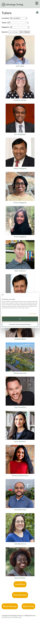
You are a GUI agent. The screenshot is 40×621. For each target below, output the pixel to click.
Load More (20, 584)
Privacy (8, 617)
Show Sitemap (10, 606)
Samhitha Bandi (20, 339)
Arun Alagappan (20, 134)
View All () (20, 595)
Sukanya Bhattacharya (20, 476)
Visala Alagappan (20, 237)
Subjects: (5, 27)
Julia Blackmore (20, 544)
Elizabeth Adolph (20, 100)
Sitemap (18, 617)
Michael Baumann (20, 373)
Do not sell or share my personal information (20, 324)
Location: (5, 18)
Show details (32, 313)
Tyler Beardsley (20, 407)
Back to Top (28, 606)
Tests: (4, 23)
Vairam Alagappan (20, 168)
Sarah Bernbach (20, 441)
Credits (13, 617)
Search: (5, 32)
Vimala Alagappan (20, 203)
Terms (3, 617)
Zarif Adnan (20, 66)
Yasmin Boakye (20, 578)
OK (20, 318)
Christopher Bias (20, 510)
